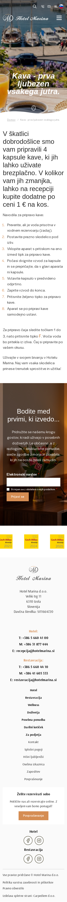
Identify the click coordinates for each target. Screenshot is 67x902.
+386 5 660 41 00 (35, 637)
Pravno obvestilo (13, 888)
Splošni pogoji (33, 749)
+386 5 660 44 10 (35, 666)
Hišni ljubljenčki (33, 757)
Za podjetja (33, 735)
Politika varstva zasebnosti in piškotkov (28, 882)
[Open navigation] (59, 18)
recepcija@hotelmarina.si (35, 650)
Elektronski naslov (22, 474)
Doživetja (33, 712)
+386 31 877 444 (36, 644)
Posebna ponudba (33, 720)
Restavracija (33, 697)
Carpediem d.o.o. (44, 896)
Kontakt (33, 742)
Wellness (33, 705)
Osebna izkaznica (33, 764)
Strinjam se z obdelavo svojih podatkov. (33, 489)
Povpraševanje (33, 779)
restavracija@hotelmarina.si (35, 679)
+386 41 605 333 (36, 673)
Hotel (33, 690)
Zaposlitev (33, 772)
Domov (11, 119)
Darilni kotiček (33, 727)
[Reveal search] (34, 6)
